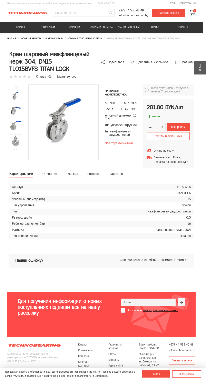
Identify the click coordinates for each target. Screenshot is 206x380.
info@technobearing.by (133, 15)
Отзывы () (43, 76)
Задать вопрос (66, 76)
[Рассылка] (181, 302)
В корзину (178, 127)
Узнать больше (186, 374)
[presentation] (152, 323)
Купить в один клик (168, 136)
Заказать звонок (169, 12)
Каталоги (74, 27)
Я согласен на (152, 310)
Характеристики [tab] (21, 174)
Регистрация (187, 3)
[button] (15, 149)
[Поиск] (110, 13)
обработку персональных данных (160, 310)
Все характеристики (119, 143)
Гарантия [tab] (116, 174)
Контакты (182, 27)
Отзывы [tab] (72, 174)
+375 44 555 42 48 (131, 10)
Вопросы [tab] (93, 174)
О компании (48, 27)
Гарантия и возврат (128, 27)
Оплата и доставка (101, 27)
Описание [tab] (49, 174)
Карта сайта (115, 365)
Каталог (20, 27)
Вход (171, 3)
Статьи (155, 27)
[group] (63, 122)
